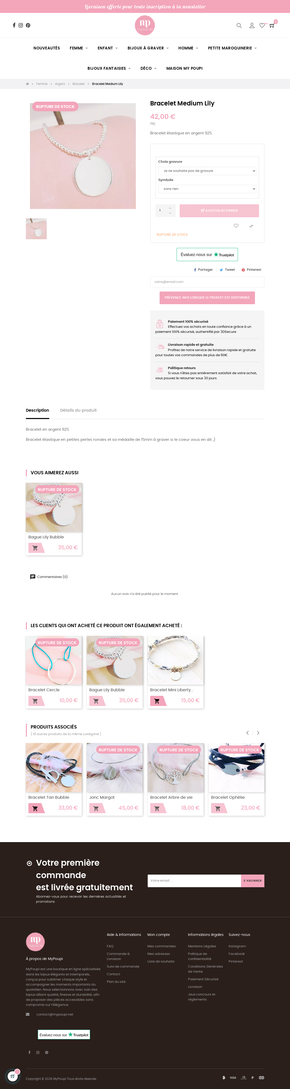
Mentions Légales (202, 946)
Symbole (165, 180)
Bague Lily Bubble (46, 537)
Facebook (237, 954)
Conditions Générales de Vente (205, 969)
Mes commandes (161, 946)
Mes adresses (158, 954)
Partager (205, 269)
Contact (113, 974)
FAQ (110, 946)
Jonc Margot (102, 798)
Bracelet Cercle (44, 690)
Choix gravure (170, 162)
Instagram (237, 946)
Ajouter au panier (219, 211)
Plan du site (116, 982)
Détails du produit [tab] (78, 410)
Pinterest (254, 269)
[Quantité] (166, 210)
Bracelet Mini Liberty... (171, 690)
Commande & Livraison (118, 956)
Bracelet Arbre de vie (171, 798)
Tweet (230, 269)
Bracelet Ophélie (228, 798)
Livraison (195, 987)
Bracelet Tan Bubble (48, 798)
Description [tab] (37, 410)
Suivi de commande (123, 966)
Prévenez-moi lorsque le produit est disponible (207, 297)
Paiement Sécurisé (203, 979)
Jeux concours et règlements (201, 997)
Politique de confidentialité (199, 956)
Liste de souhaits (161, 961)
